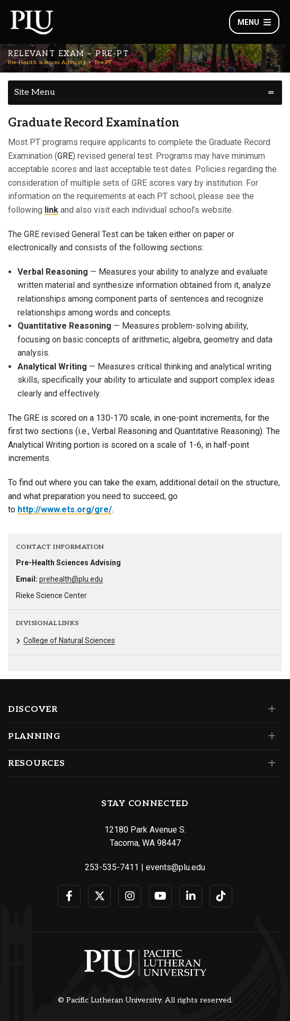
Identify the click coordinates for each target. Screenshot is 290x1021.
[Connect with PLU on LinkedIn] (190, 896)
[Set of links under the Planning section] (269, 736)
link (51, 210)
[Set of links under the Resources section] (269, 763)
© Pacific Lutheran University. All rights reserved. (145, 1000)
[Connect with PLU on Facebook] (69, 896)
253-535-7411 (112, 867)
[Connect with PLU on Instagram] (129, 896)
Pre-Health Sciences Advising (47, 62)
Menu (254, 22)
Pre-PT (103, 62)
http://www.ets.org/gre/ (64, 509)
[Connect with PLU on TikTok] (220, 896)
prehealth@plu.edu (71, 579)
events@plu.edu (175, 867)
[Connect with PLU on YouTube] (160, 896)
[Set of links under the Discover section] (269, 709)
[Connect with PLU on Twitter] (99, 896)
